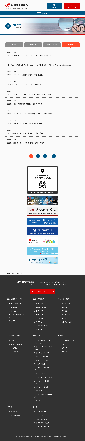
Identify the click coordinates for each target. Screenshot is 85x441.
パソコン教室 (40, 374)
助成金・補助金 (52, 45)
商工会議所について (14, 299)
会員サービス (37, 335)
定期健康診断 (15, 351)
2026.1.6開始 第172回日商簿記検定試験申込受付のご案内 (29, 94)
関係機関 (14, 307)
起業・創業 (39, 311)
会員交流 (64, 307)
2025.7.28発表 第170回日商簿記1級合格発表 (24, 123)
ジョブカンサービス (42, 353)
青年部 (64, 318)
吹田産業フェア (67, 322)
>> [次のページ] (49, 156)
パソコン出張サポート (43, 387)
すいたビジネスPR (68, 341)
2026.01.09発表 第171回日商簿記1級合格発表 (25, 84)
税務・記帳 (39, 315)
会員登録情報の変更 (42, 423)
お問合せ (54, 7)
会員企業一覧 (67, 315)
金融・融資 (39, 304)
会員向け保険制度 (17, 344)
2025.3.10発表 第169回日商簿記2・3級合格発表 (26, 143)
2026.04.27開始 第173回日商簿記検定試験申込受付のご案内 (30, 55)
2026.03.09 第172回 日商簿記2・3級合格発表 (25, 75)
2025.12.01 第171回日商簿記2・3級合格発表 (24, 104)
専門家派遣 (39, 318)
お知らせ (33, 45)
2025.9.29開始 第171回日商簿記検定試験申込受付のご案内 (29, 114)
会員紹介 (61, 335)
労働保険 (14, 348)
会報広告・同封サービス (44, 377)
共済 (12, 341)
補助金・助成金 (41, 307)
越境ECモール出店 (42, 360)
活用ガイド (14, 321)
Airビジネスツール (42, 357)
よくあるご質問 (41, 412)
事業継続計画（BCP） (43, 326)
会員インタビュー (67, 344)
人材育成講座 (40, 364)
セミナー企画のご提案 (43, 426)
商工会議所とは (16, 304)
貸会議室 (39, 391)
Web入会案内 (71, 7)
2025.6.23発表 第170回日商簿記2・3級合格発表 (26, 133)
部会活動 (64, 311)
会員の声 (64, 348)
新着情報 (14, 412)
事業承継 (39, 322)
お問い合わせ (40, 415)
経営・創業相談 (38, 299)
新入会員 (64, 351)
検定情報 (71, 45)
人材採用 (39, 329)
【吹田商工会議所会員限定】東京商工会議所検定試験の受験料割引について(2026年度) (39, 65)
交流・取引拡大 (63, 299)
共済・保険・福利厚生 (15, 335)
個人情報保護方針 (42, 419)
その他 (35, 407)
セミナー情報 (15, 415)
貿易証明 (39, 400)
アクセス (14, 311)
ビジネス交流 (66, 304)
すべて (14, 45)
